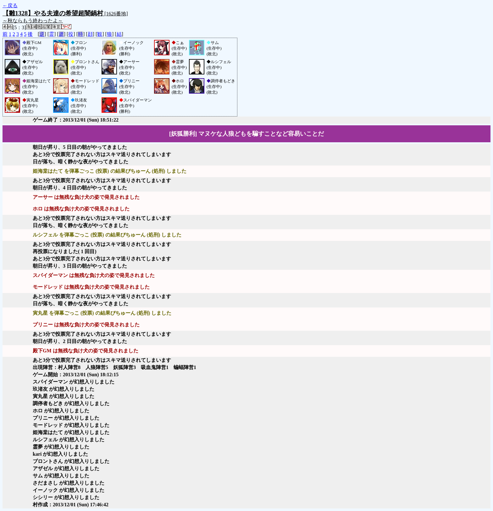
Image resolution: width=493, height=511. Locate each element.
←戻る (10, 5)
